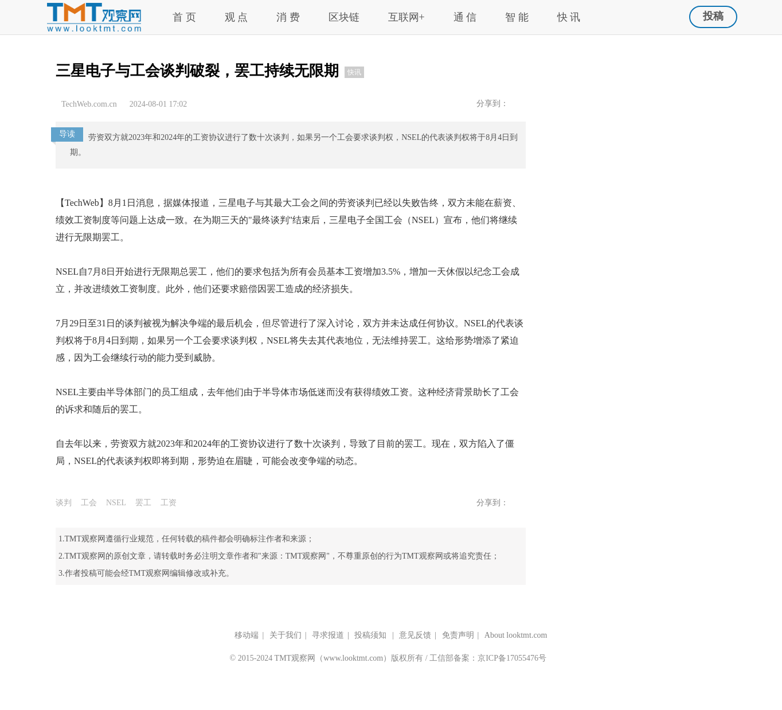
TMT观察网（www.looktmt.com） (333, 658)
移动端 (246, 635)
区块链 (344, 17)
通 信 (465, 17)
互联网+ (406, 17)
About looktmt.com (516, 635)
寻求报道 (328, 635)
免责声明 (458, 635)
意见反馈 (415, 635)
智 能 (517, 17)
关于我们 (285, 635)
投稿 (713, 16)
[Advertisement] (643, 92)
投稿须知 (371, 635)
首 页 (184, 17)
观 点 (236, 17)
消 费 (288, 17)
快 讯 (569, 17)
